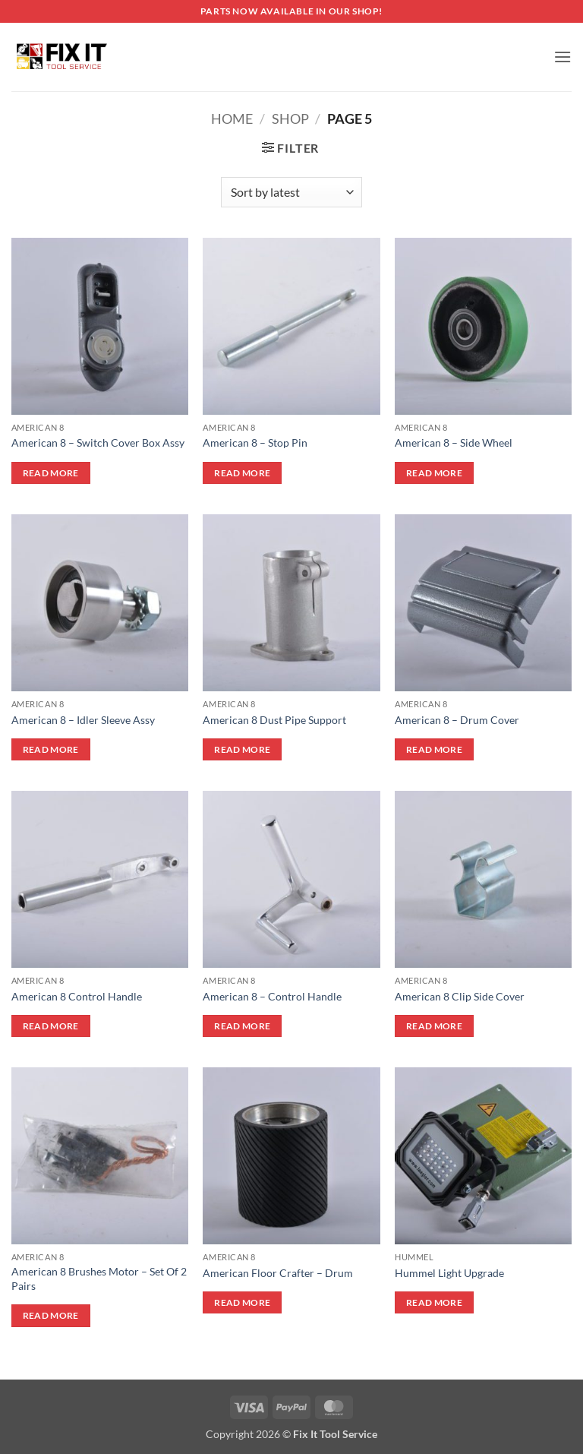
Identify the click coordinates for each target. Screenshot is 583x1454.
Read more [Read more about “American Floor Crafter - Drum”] (242, 1302)
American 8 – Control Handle (272, 996)
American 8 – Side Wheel (453, 442)
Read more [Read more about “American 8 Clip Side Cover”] (434, 1026)
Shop (290, 118)
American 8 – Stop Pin (255, 442)
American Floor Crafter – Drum (278, 1272)
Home (232, 118)
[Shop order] (291, 192)
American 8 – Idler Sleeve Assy (83, 719)
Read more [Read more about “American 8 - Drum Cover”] (434, 749)
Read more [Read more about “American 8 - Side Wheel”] (434, 473)
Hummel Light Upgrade (449, 1272)
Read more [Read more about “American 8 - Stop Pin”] (242, 473)
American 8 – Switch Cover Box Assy (97, 442)
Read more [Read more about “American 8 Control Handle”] (51, 1026)
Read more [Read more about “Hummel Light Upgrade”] (434, 1302)
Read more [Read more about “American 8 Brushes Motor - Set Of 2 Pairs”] (51, 1315)
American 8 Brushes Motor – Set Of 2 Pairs (99, 1278)
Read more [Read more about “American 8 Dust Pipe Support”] (242, 749)
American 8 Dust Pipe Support (274, 719)
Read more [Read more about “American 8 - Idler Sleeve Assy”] (51, 749)
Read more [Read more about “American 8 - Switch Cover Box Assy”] (51, 473)
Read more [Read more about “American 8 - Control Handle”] (242, 1026)
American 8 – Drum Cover (457, 719)
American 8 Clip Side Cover (460, 996)
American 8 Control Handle (76, 996)
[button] (562, 56)
